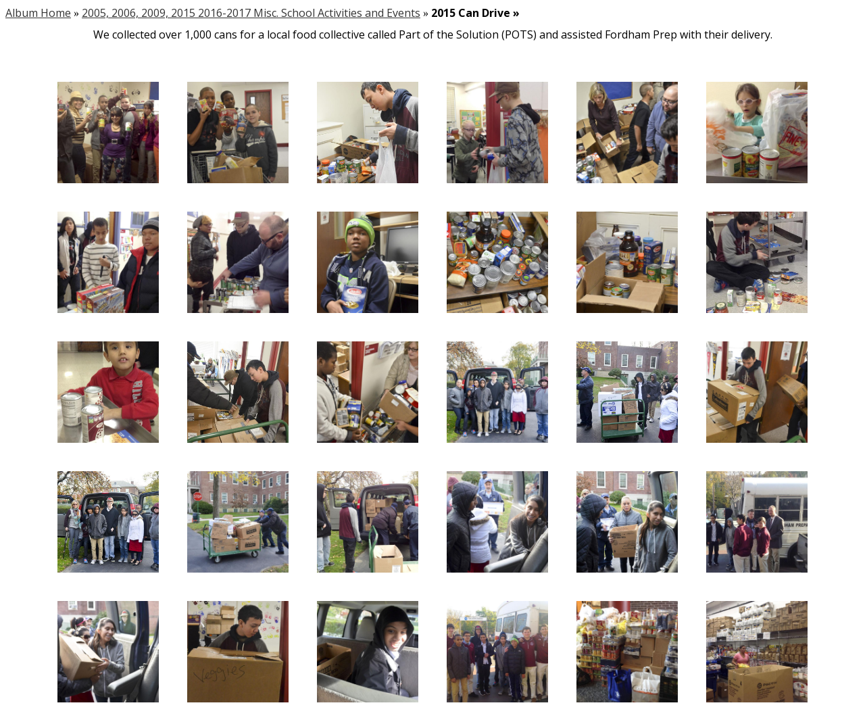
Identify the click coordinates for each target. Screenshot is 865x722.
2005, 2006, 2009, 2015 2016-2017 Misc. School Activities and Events (251, 12)
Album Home (38, 12)
